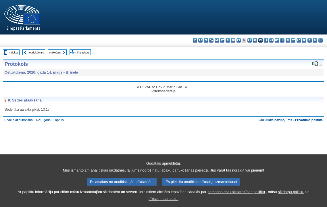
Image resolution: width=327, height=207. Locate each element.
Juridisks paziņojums (275, 120)
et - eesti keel (222, 40)
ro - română (299, 40)
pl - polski (288, 40)
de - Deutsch (217, 40)
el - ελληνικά (228, 40)
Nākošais (55, 52)
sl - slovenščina (309, 40)
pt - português (293, 40)
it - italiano (255, 40)
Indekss (13, 52)
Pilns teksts (83, 52)
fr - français (238, 40)
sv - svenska (320, 40)
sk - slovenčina (304, 40)
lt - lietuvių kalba (266, 40)
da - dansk (211, 40)
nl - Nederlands (282, 40)
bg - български (195, 40)
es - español (200, 40)
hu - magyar (271, 40)
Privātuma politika (309, 120)
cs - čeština (206, 40)
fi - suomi (315, 40)
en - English (233, 40)
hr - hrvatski (249, 40)
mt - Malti (277, 40)
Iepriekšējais (36, 52)
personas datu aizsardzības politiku (236, 200)
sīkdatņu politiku (291, 200)
